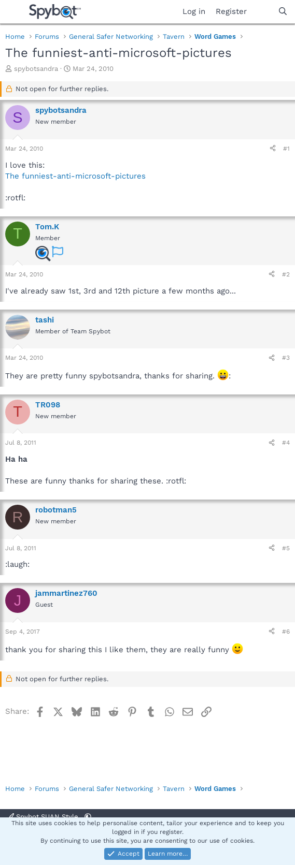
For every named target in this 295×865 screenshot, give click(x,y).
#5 (286, 548)
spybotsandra (36, 68)
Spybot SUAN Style (43, 816)
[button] (87, 817)
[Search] (283, 11)
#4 (286, 442)
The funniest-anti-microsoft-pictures (75, 176)
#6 (286, 631)
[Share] (272, 149)
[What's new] (262, 11)
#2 (286, 274)
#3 (286, 357)
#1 (286, 148)
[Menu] (14, 12)
